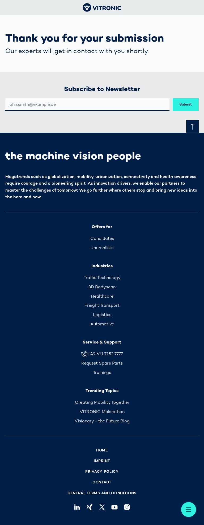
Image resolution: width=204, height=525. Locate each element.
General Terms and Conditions (102, 493)
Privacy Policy (102, 471)
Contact (102, 482)
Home (102, 450)
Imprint (102, 461)
